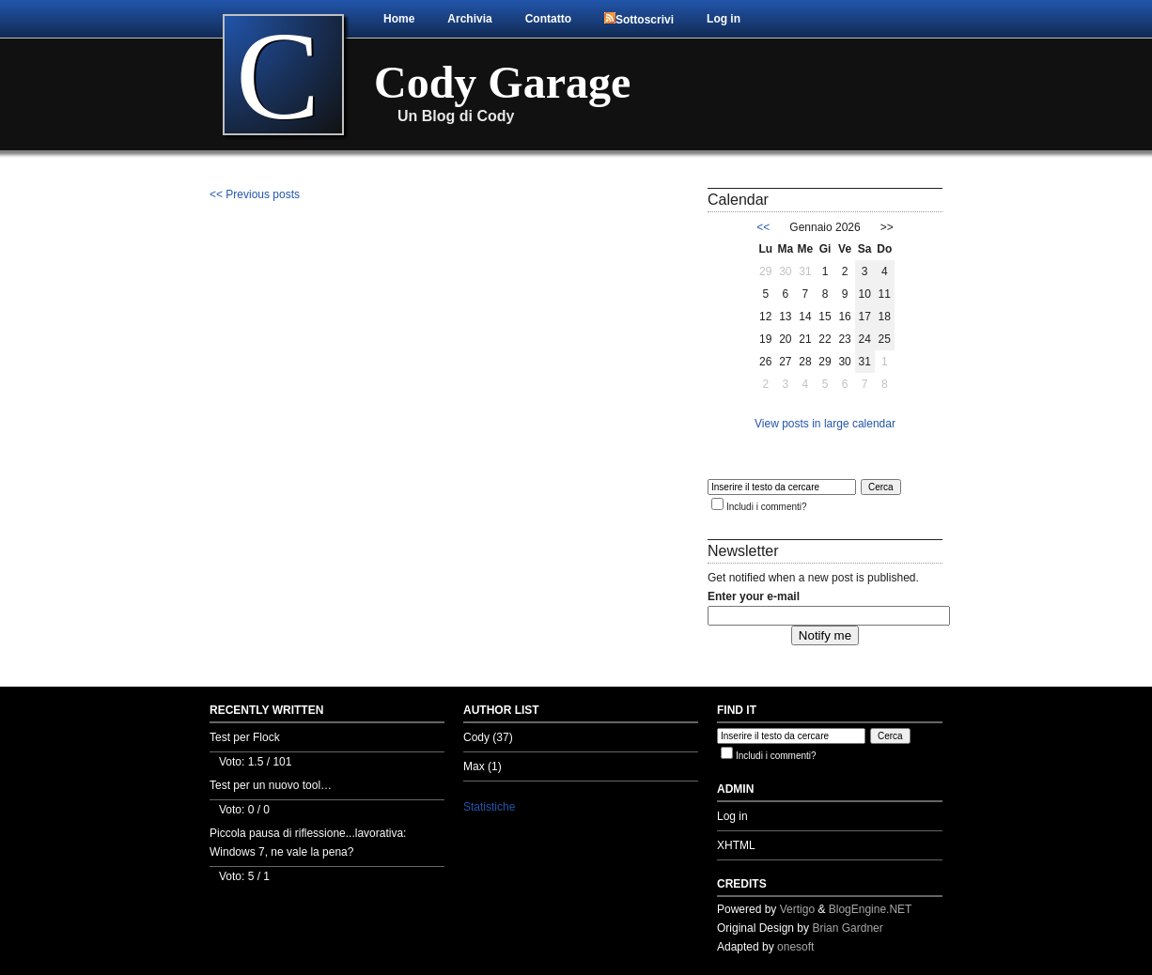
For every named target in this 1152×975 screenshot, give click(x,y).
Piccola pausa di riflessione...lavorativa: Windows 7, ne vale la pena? (308, 843)
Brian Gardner (847, 928)
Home (398, 18)
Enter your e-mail (754, 596)
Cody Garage (502, 82)
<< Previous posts (255, 194)
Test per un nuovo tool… (271, 785)
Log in (723, 18)
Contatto (548, 18)
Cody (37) (488, 737)
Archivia (469, 18)
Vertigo (797, 909)
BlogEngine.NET (870, 909)
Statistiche (489, 806)
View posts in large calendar (825, 423)
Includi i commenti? (766, 507)
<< (763, 227)
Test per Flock (245, 737)
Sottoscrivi (639, 19)
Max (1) (482, 766)
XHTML (736, 845)
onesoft (795, 946)
